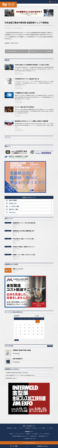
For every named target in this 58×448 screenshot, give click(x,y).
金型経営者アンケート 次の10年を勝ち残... (24, 223)
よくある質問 (34, 433)
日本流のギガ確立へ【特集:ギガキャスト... (24, 246)
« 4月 (17, 340)
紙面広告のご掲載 (13, 209)
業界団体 (20, 28)
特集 (15, 428)
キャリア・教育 (42, 428)
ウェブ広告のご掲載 (14, 206)
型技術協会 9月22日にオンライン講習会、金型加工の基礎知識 (31, 121)
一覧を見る (50, 346)
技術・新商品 (28, 428)
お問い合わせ (12, 212)
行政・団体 (15, 28)
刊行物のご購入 (33, 436)
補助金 (20, 102)
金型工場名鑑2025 (18, 358)
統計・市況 (35, 428)
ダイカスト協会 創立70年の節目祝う (25, 107)
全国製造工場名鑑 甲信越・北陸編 (22, 350)
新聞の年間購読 (13, 200)
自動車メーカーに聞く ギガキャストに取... (24, 254)
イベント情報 (49, 428)
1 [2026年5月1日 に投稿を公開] (37, 321)
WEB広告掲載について (43, 436)
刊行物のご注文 (13, 203)
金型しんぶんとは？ (18, 268)
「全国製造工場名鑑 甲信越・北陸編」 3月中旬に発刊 (17, 372)
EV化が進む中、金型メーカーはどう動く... (24, 239)
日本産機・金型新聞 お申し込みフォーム (20, 436)
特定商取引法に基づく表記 (30, 438)
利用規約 (28, 433)
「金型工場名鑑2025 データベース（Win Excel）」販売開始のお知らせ (20, 375)
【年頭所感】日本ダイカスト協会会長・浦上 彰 (27, 79)
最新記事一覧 (9, 428)
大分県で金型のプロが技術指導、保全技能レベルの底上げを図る (32, 64)
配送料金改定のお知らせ (11, 378)
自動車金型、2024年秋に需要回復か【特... (24, 231)
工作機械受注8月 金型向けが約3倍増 (25, 93)
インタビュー (21, 428)
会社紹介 (11, 433)
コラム (40, 433)
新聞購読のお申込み (42, 446)
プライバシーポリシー (19, 433)
